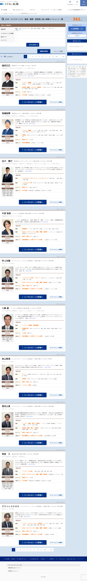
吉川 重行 (7, 161)
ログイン (77, 35)
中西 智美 (6, 213)
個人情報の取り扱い (34, 558)
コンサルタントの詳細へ (33, 102)
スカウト (33, 9)
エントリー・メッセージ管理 (52, 9)
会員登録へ (77, 29)
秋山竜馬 (6, 359)
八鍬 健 (5, 308)
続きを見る (31, 75)
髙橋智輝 (6, 113)
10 (56, 56)
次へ (64, 56)
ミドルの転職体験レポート (77, 9)
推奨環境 (52, 558)
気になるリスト (18, 9)
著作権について (44, 558)
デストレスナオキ (10, 506)
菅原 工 (6, 454)
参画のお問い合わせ (71, 558)
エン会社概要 (6, 558)
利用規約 (13, 558)
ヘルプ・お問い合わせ (60, 558)
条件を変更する (33, 44)
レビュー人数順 (58, 51)
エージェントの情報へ (57, 102)
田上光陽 (6, 261)
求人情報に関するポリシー (23, 558)
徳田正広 (6, 65)
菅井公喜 (6, 406)
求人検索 (4, 9)
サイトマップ (81, 558)
